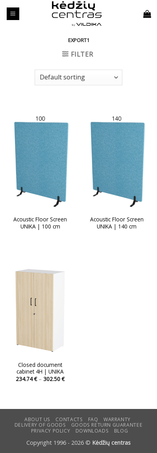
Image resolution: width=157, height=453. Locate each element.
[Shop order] (78, 77)
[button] (13, 13)
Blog (121, 430)
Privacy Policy (50, 430)
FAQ (93, 419)
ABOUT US (37, 419)
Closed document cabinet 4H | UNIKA (40, 368)
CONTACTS (69, 419)
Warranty (117, 419)
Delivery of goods (40, 425)
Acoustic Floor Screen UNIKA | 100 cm (40, 223)
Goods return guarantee (106, 425)
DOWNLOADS (92, 430)
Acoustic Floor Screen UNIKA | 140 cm (117, 223)
